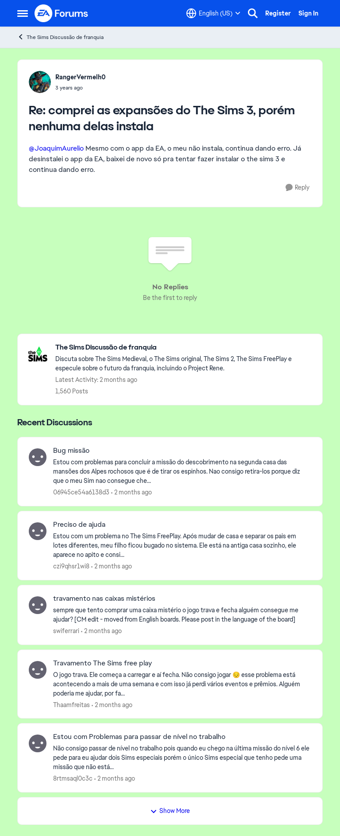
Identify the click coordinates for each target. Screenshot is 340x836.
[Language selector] (213, 13)
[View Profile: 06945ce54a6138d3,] (37, 457)
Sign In (308, 13)
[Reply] (297, 188)
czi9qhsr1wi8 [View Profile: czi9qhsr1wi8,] (71, 566)
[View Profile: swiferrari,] (37, 605)
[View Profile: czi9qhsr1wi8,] (37, 531)
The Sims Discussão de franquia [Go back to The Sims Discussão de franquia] (60, 37)
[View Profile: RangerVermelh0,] (40, 82)
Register (278, 13)
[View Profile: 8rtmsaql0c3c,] (37, 743)
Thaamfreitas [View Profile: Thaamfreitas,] (71, 704)
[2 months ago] (131, 492)
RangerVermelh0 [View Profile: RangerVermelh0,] (80, 77)
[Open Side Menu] (22, 13)
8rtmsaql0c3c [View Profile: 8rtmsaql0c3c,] (73, 778)
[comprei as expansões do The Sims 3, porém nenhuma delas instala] (80, 88)
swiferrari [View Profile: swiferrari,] (66, 631)
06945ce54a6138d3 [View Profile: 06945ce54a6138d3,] (81, 492)
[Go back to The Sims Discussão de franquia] (184, 347)
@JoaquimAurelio (56, 148)
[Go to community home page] (62, 13)
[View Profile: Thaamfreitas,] (37, 670)
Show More (170, 811)
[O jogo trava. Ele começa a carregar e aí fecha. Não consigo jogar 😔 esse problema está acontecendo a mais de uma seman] (182, 684)
